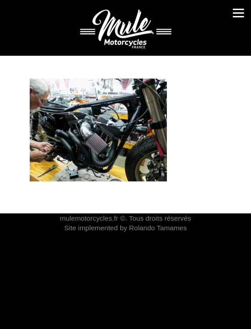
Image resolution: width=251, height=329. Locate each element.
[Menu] (238, 12)
